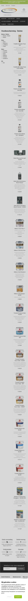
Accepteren (18, 596)
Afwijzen (9, 596)
